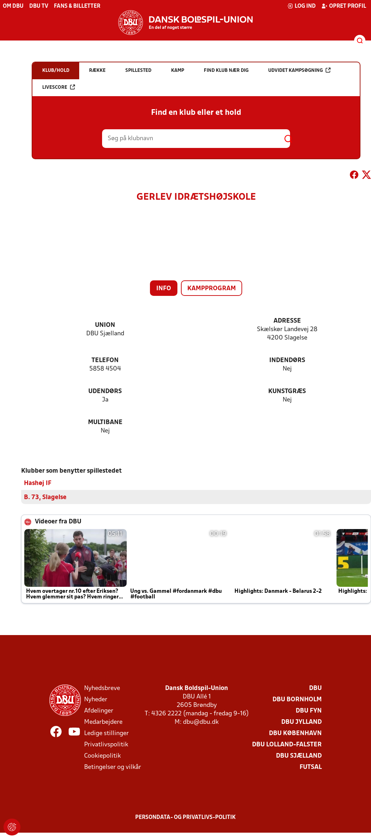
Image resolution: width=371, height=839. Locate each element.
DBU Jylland (301, 722)
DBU (315, 688)
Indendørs (287, 360)
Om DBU (13, 6)
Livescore (58, 87)
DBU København (295, 733)
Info (163, 289)
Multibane (105, 422)
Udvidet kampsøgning (299, 70)
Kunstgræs (287, 391)
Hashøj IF (37, 483)
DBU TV (38, 6)
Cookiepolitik (102, 756)
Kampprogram (211, 289)
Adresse (287, 321)
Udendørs (105, 391)
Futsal (311, 767)
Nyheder (95, 699)
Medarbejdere (103, 722)
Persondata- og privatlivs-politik (185, 817)
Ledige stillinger (106, 733)
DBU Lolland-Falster (287, 744)
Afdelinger (98, 711)
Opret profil (343, 6)
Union (105, 325)
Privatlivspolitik (106, 744)
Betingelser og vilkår (112, 767)
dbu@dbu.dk (201, 722)
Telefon (105, 360)
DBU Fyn (309, 711)
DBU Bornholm (297, 699)
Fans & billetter (77, 6)
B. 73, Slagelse (45, 497)
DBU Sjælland (299, 756)
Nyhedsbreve (102, 688)
